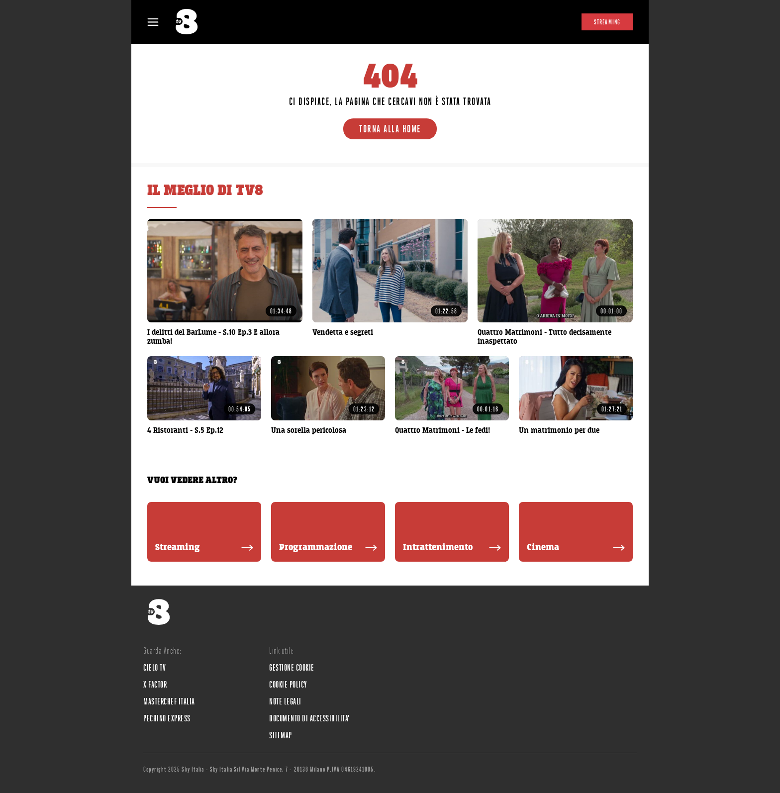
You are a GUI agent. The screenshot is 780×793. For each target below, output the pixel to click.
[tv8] (191, 22)
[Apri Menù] (159, 22)
